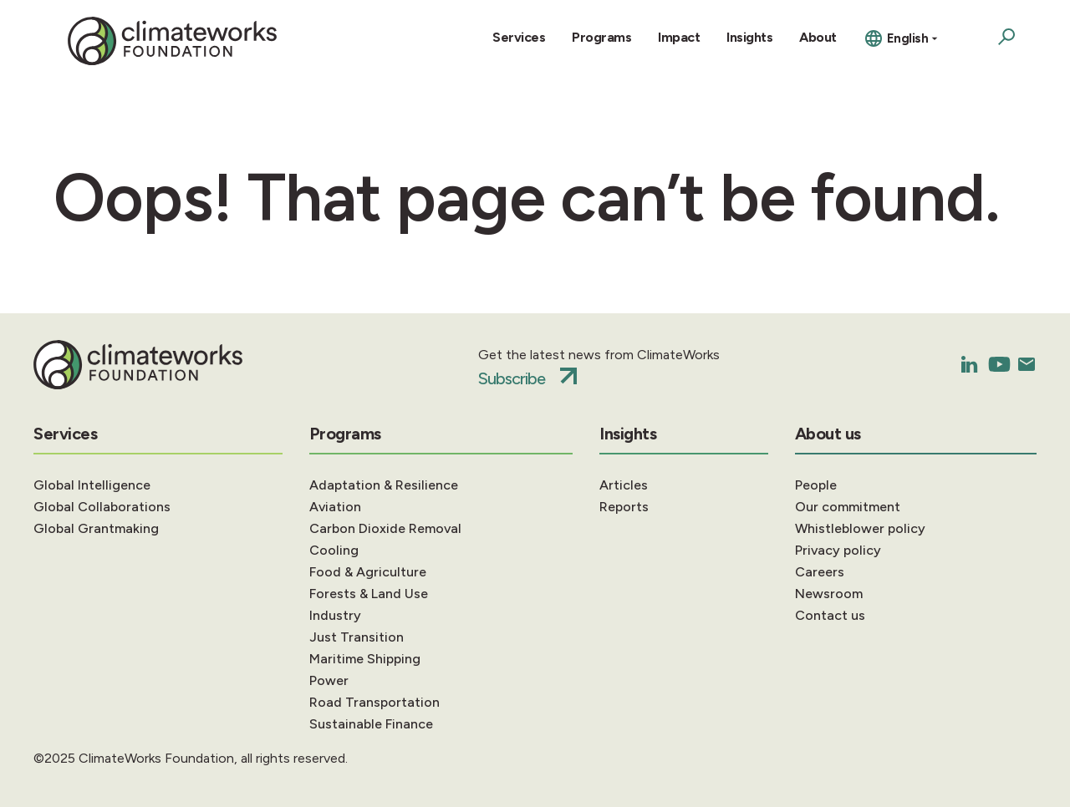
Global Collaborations (102, 507)
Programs (601, 37)
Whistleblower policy (860, 528)
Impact (679, 37)
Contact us (830, 615)
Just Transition (356, 637)
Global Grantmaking (96, 528)
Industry (335, 615)
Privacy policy (838, 550)
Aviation (335, 507)
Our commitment (847, 507)
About (818, 37)
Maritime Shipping (364, 659)
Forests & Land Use (368, 593)
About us (828, 434)
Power (329, 680)
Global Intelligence (91, 485)
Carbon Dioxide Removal (385, 528)
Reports (624, 507)
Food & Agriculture (367, 572)
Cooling (334, 550)
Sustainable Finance (371, 724)
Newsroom (829, 593)
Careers (819, 572)
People (816, 485)
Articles (623, 485)
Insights (749, 37)
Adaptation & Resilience (383, 485)
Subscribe (511, 378)
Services (518, 37)
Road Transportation (374, 702)
